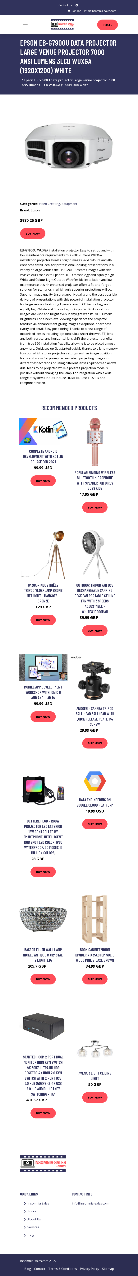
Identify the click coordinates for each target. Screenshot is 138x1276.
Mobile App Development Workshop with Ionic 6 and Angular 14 (43, 692)
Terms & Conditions (62, 1269)
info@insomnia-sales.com (100, 11)
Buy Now (33, 233)
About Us (34, 1219)
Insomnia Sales (38, 1203)
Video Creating (49, 204)
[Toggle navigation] (25, 24)
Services (33, 1227)
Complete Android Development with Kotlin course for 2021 (43, 456)
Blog (30, 1235)
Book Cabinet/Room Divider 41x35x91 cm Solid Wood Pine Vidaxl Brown (94, 954)
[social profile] (77, 5)
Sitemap (108, 1269)
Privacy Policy (89, 1269)
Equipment (69, 204)
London (76, 11)
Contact (39, 1269)
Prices (107, 25)
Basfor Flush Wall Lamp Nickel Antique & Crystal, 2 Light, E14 (43, 954)
